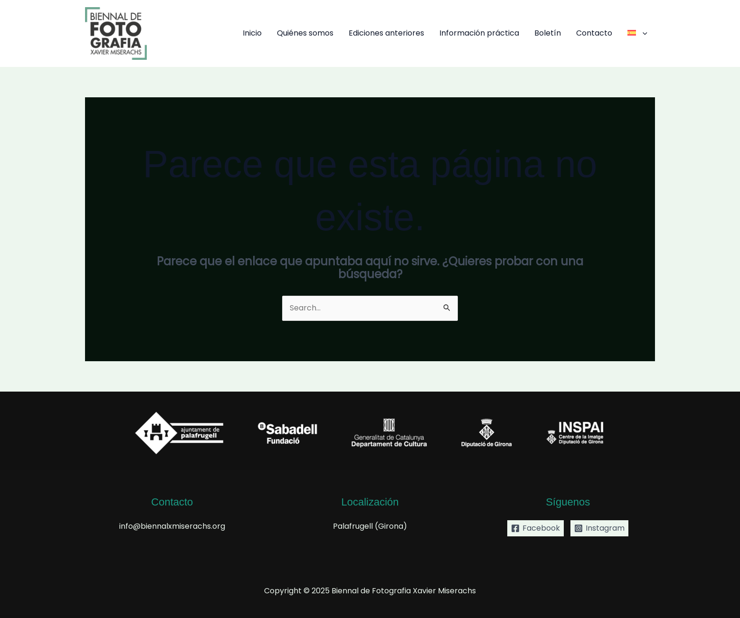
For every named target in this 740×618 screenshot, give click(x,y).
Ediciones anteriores (386, 33)
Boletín (547, 33)
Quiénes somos (305, 33)
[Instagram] (599, 528)
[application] (642, 33)
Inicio (252, 33)
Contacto (594, 33)
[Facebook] (535, 528)
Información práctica (479, 33)
